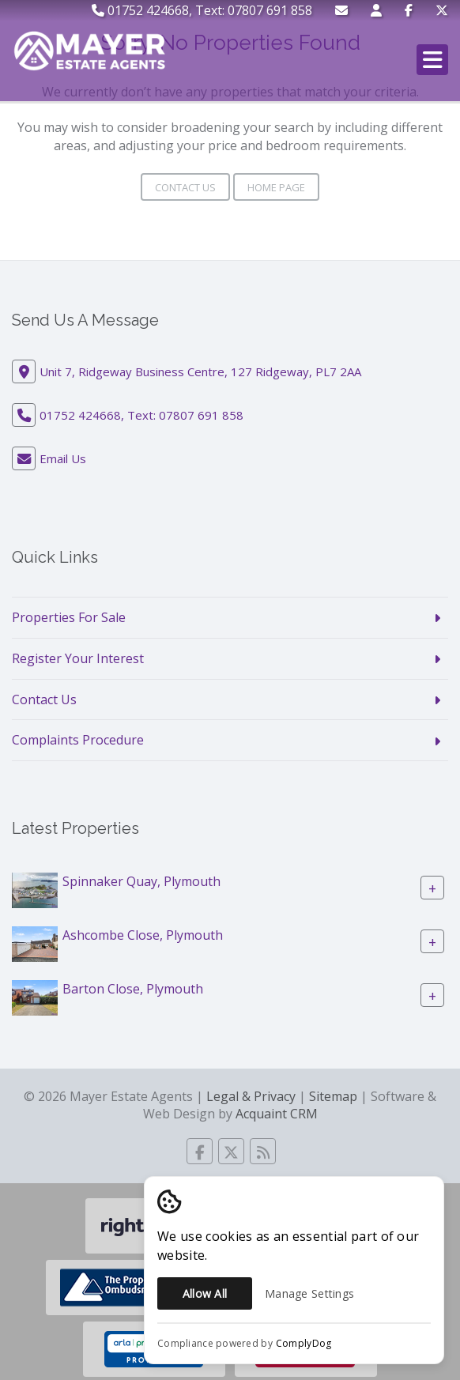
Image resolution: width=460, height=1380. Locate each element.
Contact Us (185, 187)
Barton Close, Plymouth (132, 988)
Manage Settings (309, 1293)
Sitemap (333, 1096)
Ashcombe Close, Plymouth (142, 935)
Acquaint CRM (277, 1113)
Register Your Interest (78, 658)
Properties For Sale (69, 617)
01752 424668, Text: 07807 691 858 (202, 10)
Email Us (63, 458)
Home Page (276, 187)
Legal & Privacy (251, 1096)
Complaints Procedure (78, 739)
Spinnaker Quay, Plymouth (141, 881)
